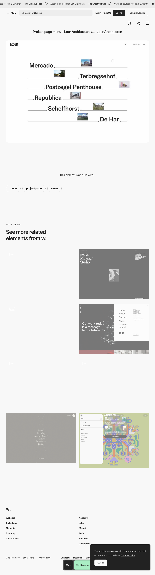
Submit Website (137, 13)
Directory (10, 533)
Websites (10, 518)
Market (82, 528)
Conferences (12, 538)
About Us (83, 538)
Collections (11, 523)
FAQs (81, 533)
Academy (83, 518)
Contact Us (84, 543)
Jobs (81, 523)
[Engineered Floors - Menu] (41, 438)
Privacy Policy (44, 557)
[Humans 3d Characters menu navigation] (41, 274)
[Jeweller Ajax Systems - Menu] (41, 329)
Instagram (77, 557)
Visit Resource (82, 565)
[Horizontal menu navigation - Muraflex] (114, 383)
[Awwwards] (13, 13)
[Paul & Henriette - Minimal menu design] (114, 274)
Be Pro (119, 13)
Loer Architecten (109, 31)
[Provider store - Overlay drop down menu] (41, 383)
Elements (10, 528)
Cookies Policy (13, 557)
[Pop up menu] (114, 440)
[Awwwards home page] (68, 565)
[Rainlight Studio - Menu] (114, 329)
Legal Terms (28, 557)
